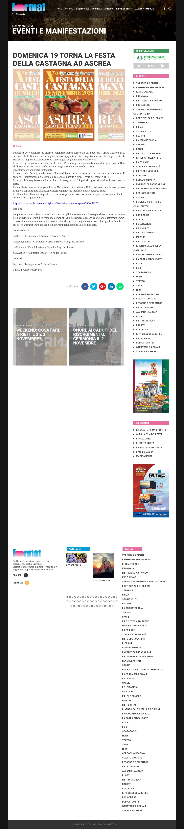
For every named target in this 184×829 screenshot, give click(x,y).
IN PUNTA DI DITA (143, 443)
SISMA (138, 127)
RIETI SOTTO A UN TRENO (148, 153)
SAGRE (138, 149)
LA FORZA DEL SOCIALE (147, 210)
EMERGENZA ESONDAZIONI (149, 184)
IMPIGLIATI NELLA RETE (147, 158)
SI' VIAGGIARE (142, 438)
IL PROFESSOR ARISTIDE (147, 334)
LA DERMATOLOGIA (145, 140)
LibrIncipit (141, 228)
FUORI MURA (141, 215)
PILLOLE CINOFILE (144, 232)
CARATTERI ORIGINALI (146, 347)
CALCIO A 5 (140, 329)
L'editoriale (82, 9)
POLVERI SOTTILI (143, 342)
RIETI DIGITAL (141, 241)
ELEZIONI (139, 175)
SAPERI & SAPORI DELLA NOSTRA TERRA (144, 581)
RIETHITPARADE (143, 307)
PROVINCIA (140, 96)
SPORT (138, 285)
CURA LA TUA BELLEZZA (147, 434)
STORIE (138, 197)
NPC (137, 290)
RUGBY (138, 316)
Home (59, 9)
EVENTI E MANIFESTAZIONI (148, 87)
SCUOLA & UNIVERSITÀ (146, 166)
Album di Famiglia (144, 9)
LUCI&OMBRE (141, 338)
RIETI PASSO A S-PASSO (147, 100)
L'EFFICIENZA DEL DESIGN (148, 118)
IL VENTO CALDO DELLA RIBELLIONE (141, 709)
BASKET (139, 325)
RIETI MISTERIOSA (144, 320)
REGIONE (139, 136)
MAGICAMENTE (142, 456)
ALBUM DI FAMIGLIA (145, 312)
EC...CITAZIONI (142, 224)
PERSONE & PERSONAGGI (148, 303)
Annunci (109, 9)
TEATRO (139, 281)
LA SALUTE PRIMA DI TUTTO (149, 430)
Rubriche (97, 9)
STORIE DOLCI (142, 131)
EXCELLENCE (141, 105)
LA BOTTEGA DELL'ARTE (147, 447)
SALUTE (139, 144)
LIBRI (137, 268)
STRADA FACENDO (144, 351)
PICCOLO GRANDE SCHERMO (150, 188)
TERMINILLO (141, 122)
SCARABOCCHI (142, 272)
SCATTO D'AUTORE (144, 298)
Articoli (69, 9)
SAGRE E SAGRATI (144, 452)
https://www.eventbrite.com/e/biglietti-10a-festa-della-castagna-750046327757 (56, 203)
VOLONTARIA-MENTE (145, 83)
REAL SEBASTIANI (144, 193)
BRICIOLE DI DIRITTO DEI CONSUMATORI (143, 669)
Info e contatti (124, 9)
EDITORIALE (141, 162)
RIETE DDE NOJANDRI (146, 171)
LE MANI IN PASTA (144, 180)
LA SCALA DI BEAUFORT (147, 259)
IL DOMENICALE (143, 92)
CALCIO (138, 219)
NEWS (137, 276)
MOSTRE (139, 237)
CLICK (137, 263)
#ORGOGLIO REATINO (146, 294)
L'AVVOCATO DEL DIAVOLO (148, 254)
